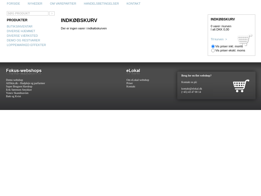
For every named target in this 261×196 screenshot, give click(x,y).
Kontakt (134, 3)
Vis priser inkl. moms (229, 46)
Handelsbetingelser (101, 3)
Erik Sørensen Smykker (19, 89)
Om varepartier (63, 3)
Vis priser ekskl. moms (230, 50)
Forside (13, 3)
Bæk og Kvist (13, 96)
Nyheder (35, 3)
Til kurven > (219, 39)
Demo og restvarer (23, 40)
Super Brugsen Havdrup (19, 86)
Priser (129, 83)
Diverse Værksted (22, 35)
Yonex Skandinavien (17, 92)
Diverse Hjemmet (21, 31)
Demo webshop (14, 79)
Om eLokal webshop (137, 79)
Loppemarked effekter (26, 45)
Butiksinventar (20, 26)
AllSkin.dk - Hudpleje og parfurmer (25, 83)
